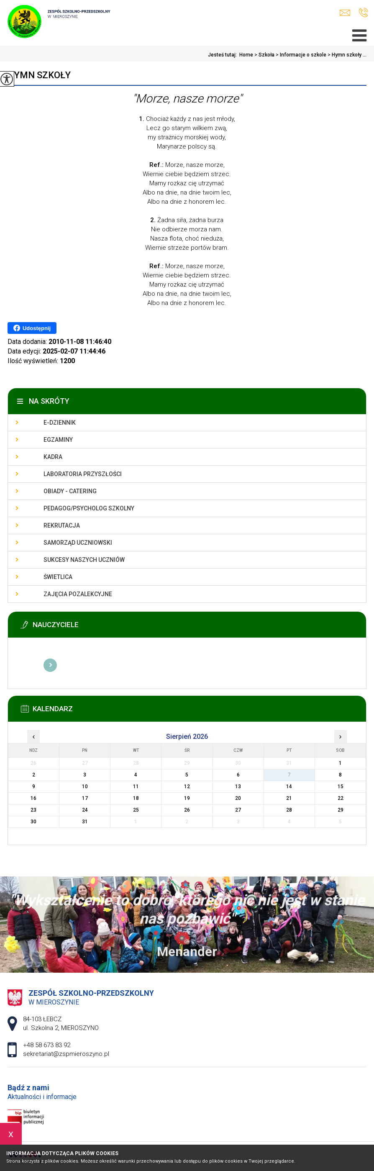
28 (289, 810)
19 (187, 798)
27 (238, 810)
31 (85, 822)
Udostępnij (32, 328)
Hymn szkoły (39, 75)
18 (136, 798)
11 (136, 786)
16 (33, 798)
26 (187, 810)
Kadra (53, 457)
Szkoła (263, 54)
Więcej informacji (50, 665)
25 (136, 810)
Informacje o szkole (300, 54)
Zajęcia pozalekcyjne (78, 594)
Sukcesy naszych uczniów (84, 559)
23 (33, 810)
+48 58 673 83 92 (363, 13)
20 (238, 798)
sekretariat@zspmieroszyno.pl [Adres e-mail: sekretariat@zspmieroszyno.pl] (66, 1054)
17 (85, 798)
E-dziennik (60, 422)
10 (85, 786)
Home (246, 54)
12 (187, 786)
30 (33, 822)
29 (340, 810)
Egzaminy (58, 439)
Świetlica (58, 577)
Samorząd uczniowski (78, 542)
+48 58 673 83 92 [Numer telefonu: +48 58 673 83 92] (46, 1045)
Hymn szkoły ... (346, 54)
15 (340, 786)
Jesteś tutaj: (223, 54)
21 (289, 798)
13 (238, 786)
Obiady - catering (70, 491)
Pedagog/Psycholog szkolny (89, 508)
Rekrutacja (62, 525)
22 (340, 798)
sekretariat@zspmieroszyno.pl (345, 13)
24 (85, 810)
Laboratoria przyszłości (83, 474)
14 (289, 786)
